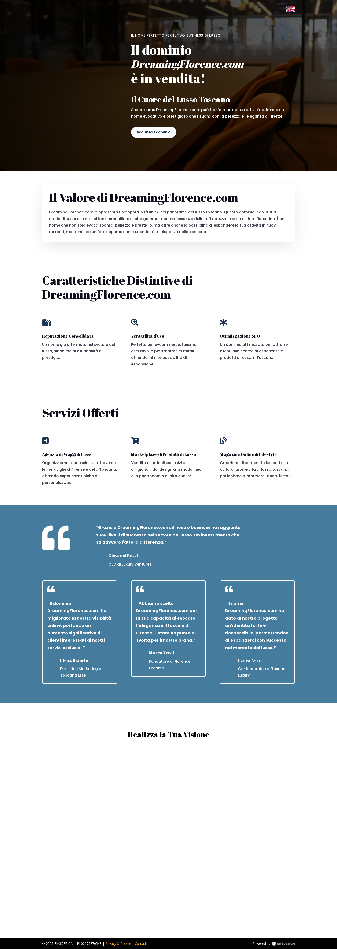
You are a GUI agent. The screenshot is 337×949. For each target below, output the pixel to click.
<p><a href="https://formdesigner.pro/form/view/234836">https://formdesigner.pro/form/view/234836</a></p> (168, 838)
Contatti (141, 943)
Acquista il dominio (154, 132)
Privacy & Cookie (118, 943)
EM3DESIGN (286, 944)
